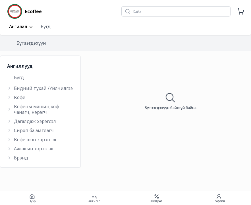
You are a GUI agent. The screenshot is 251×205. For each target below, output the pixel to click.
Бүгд (46, 26)
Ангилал (21, 27)
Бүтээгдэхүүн (31, 43)
